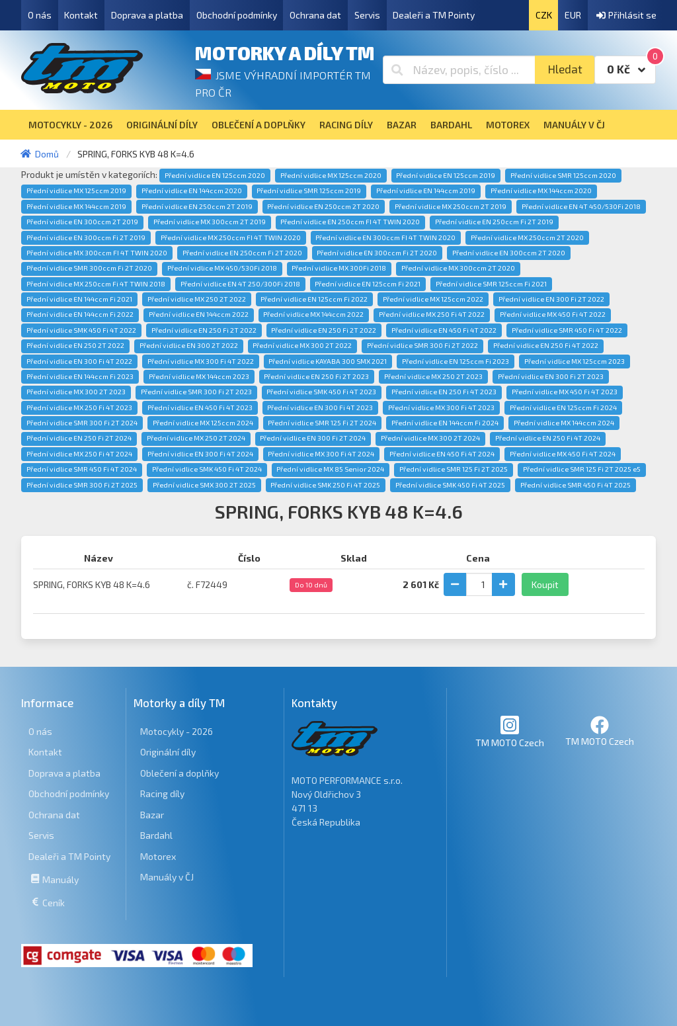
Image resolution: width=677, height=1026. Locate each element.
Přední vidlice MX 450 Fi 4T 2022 (553, 314)
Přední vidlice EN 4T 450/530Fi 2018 (581, 206)
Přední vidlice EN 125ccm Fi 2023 (455, 361)
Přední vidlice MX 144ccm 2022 (313, 314)
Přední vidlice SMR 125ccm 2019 (309, 190)
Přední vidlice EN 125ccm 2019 (445, 175)
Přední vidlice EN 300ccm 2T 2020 (508, 253)
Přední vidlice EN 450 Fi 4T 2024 (442, 454)
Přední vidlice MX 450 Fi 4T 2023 (564, 392)
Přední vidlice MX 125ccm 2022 (433, 299)
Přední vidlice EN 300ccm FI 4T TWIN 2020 (385, 237)
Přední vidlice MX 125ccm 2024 (203, 423)
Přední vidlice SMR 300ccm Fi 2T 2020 (89, 268)
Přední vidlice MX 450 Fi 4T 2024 (563, 454)
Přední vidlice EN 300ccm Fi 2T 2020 (377, 253)
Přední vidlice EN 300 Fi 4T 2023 (320, 407)
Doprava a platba (147, 15)
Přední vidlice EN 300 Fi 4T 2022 (79, 361)
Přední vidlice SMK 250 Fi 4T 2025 (325, 485)
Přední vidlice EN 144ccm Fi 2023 (80, 376)
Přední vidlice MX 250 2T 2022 (196, 299)
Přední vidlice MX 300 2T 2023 (76, 392)
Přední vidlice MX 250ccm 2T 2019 (450, 206)
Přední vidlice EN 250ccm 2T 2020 (323, 206)
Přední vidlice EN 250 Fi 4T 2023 (444, 392)
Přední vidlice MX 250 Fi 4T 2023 (79, 407)
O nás (40, 15)
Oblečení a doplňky (179, 773)
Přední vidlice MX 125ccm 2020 (330, 175)
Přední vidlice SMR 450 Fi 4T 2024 (81, 469)
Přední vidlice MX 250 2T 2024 (196, 438)
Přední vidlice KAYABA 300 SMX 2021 (327, 361)
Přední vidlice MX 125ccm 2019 (76, 190)
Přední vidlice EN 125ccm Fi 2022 (314, 299)
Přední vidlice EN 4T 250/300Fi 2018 (240, 284)
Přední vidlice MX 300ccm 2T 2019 (209, 222)
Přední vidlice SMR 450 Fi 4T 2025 (575, 485)
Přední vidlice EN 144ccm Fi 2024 (444, 423)
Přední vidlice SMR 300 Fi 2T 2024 (82, 423)
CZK (544, 15)
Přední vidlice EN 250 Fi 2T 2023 (316, 376)
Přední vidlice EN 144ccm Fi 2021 (79, 299)
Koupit (545, 584)
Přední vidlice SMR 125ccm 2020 (563, 175)
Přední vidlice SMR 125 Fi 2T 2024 (322, 423)
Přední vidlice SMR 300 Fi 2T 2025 (82, 485)
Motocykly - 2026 (176, 731)
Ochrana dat (315, 15)
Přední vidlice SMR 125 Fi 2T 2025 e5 (582, 469)
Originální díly (168, 751)
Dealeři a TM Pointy (434, 15)
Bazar (152, 814)
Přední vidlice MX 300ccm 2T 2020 (458, 268)
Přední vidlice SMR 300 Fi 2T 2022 (422, 345)
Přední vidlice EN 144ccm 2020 (191, 190)
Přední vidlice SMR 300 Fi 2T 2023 (196, 392)
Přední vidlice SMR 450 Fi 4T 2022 (567, 330)
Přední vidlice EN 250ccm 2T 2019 (197, 206)
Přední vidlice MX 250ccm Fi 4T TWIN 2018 (95, 284)
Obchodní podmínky (236, 15)
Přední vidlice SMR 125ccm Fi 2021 (491, 284)
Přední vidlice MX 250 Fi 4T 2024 (79, 454)
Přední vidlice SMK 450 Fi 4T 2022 (81, 330)
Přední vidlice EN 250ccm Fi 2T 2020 (242, 253)
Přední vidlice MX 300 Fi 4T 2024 (321, 454)
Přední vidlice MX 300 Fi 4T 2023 (441, 407)
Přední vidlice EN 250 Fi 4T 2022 (545, 345)
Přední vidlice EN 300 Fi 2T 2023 (551, 376)
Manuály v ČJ (167, 876)
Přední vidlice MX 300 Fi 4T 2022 (200, 361)
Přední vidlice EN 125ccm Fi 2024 (563, 407)
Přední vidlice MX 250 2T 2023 (433, 376)
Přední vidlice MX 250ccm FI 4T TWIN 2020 (231, 237)
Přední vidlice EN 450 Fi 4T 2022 (444, 330)
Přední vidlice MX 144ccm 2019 (76, 206)
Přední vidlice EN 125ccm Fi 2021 (367, 284)
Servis (367, 15)
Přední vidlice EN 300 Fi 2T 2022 (551, 299)
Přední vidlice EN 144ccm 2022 (199, 314)
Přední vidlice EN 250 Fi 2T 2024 (79, 438)
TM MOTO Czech (509, 731)
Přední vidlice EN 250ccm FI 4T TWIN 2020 (350, 222)
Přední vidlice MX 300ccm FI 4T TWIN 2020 (96, 253)
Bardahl (156, 835)
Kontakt (81, 15)
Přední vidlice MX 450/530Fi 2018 (222, 268)
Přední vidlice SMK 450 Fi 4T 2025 (450, 485)
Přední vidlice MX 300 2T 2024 (430, 438)
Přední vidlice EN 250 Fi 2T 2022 (204, 330)
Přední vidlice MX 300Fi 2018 (339, 268)
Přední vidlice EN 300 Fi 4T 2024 (200, 454)
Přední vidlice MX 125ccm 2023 (574, 361)
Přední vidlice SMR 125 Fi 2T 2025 (453, 469)
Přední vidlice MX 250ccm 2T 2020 (527, 237)
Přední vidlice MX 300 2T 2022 (302, 345)
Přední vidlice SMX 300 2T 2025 (204, 485)
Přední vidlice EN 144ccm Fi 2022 (80, 314)
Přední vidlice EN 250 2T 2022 (75, 345)
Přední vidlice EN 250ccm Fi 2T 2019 (494, 222)
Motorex (158, 856)
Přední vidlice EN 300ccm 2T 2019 (82, 222)
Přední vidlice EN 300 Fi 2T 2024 (313, 438)
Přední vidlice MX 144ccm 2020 (541, 190)
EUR (573, 15)
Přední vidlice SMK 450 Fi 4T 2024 (207, 469)
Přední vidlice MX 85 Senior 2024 (330, 469)
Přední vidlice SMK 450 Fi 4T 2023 (321, 392)
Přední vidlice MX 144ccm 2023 (199, 376)
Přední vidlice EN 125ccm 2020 (215, 175)
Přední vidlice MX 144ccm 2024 (564, 423)
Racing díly (162, 793)
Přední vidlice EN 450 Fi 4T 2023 (200, 407)
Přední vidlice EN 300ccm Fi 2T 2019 (85, 237)
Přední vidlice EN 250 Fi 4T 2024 (547, 438)
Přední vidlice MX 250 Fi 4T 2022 (432, 314)
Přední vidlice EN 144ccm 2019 (425, 190)
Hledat (564, 69)
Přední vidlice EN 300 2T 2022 (188, 345)
